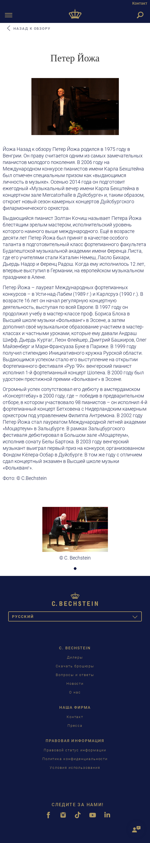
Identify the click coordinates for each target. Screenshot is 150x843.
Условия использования (75, 768)
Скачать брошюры (75, 666)
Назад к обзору (28, 28)
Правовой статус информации (75, 750)
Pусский (77, 617)
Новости (75, 683)
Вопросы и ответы (75, 675)
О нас (75, 692)
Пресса (75, 726)
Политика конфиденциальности (75, 759)
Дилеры (75, 657)
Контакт (139, 3)
